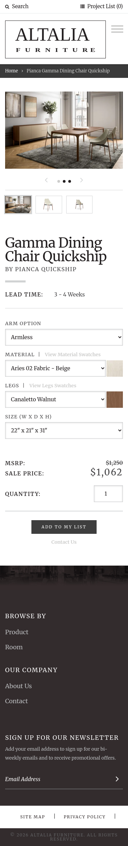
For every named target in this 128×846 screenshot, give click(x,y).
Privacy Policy (85, 816)
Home (11, 71)
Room (14, 647)
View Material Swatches (73, 354)
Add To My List (64, 526)
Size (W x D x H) (28, 417)
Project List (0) (104, 6)
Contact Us (64, 542)
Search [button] (17, 6)
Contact (16, 701)
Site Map (32, 816)
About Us (18, 686)
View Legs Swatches (52, 386)
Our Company (31, 670)
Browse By (25, 616)
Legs (40, 386)
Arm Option (23, 323)
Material (53, 354)
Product (16, 632)
